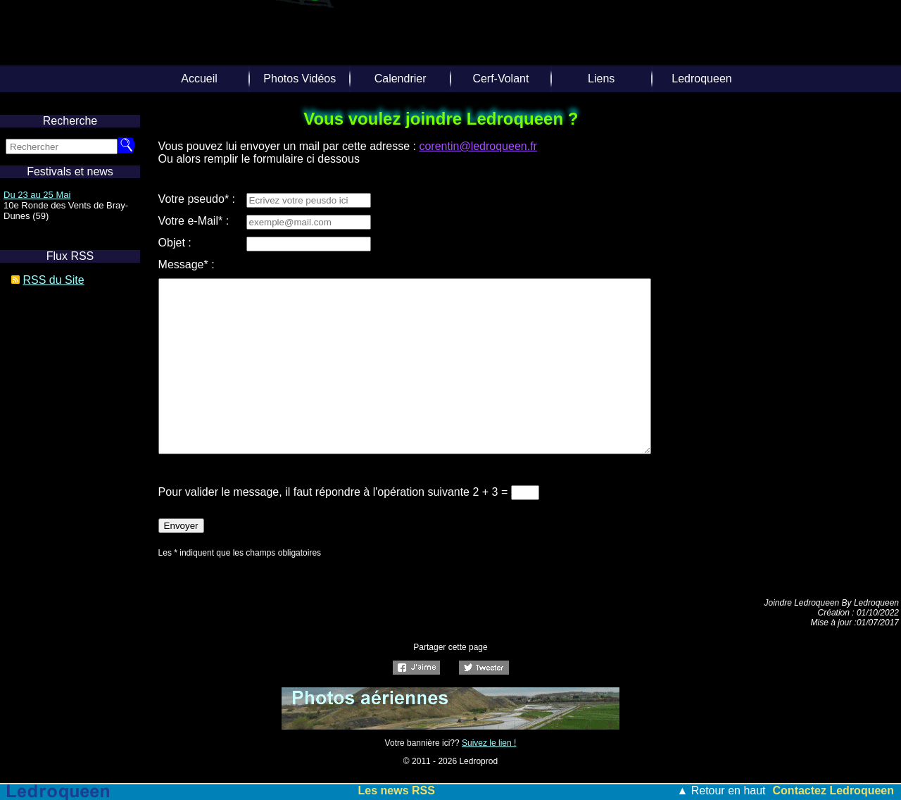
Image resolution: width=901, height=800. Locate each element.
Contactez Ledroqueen (833, 790)
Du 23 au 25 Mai (37, 194)
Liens (601, 79)
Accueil (199, 79)
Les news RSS (396, 790)
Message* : (186, 264)
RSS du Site (53, 280)
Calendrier (400, 79)
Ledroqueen (701, 79)
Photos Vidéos (299, 79)
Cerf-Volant (500, 79)
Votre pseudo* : (196, 199)
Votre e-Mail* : (193, 221)
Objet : (174, 243)
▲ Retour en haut (720, 790)
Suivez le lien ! (489, 743)
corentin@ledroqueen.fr (477, 146)
